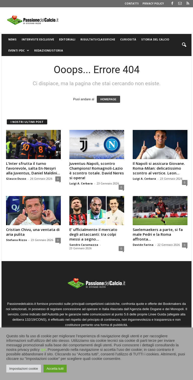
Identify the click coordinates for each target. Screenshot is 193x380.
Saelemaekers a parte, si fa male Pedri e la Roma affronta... (158, 234)
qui (43, 350)
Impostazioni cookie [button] (23, 368)
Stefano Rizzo (16, 240)
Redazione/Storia (48, 50)
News (12, 39)
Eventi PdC (18, 50)
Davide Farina (143, 245)
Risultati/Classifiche (97, 39)
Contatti (131, 3)
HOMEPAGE (108, 99)
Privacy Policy (153, 3)
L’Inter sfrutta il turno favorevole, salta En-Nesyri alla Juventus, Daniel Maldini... (33, 168)
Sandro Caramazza (83, 245)
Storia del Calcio (155, 39)
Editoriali (67, 39)
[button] (183, 45)
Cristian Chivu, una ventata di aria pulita (33, 232)
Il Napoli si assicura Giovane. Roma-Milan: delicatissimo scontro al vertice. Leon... (159, 168)
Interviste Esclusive (38, 39)
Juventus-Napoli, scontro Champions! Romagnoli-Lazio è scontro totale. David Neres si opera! (96, 170)
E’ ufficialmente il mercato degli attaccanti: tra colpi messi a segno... (93, 234)
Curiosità (128, 39)
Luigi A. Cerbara (81, 183)
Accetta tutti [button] (55, 368)
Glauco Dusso (16, 178)
